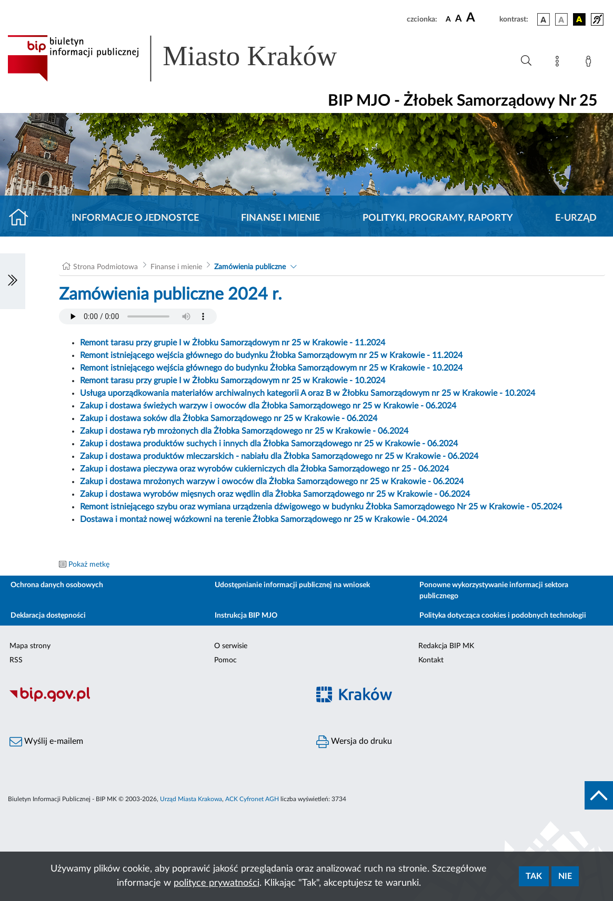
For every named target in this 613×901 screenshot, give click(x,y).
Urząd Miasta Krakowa (191, 799)
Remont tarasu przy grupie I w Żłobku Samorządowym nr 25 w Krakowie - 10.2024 (232, 380)
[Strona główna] (23, 218)
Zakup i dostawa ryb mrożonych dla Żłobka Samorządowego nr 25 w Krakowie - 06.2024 (244, 431)
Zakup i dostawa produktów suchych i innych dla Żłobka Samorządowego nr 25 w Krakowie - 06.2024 (269, 443)
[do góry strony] (599, 795)
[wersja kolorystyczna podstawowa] (543, 19)
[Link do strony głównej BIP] (187, 58)
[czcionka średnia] (458, 19)
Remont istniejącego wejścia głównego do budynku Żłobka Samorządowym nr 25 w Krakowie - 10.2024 (271, 368)
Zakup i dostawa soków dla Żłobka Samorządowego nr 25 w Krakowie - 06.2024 (228, 418)
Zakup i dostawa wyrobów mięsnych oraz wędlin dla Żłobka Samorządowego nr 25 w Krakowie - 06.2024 (275, 494)
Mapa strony (30, 646)
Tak (534, 876)
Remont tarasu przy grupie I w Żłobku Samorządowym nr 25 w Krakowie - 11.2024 (232, 343)
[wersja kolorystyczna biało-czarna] (561, 19)
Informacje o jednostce (135, 218)
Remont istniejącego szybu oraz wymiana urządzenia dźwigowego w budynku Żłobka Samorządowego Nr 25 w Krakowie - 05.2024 (321, 507)
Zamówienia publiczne (250, 267)
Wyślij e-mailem (46, 741)
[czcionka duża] (481, 17)
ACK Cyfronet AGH (252, 799)
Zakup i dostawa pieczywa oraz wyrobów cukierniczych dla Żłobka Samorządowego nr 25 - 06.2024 (264, 469)
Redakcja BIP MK (446, 646)
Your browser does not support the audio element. (138, 316)
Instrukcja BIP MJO (246, 615)
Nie (565, 876)
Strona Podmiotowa (105, 267)
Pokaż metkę (88, 564)
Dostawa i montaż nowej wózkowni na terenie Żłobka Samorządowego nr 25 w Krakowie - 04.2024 (263, 519)
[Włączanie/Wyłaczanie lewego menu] (12, 281)
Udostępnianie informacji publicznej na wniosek (292, 585)
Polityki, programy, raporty (438, 218)
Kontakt (431, 660)
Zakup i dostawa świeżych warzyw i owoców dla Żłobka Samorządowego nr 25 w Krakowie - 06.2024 (268, 406)
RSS (16, 660)
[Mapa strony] (559, 63)
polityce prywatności (216, 883)
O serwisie (230, 646)
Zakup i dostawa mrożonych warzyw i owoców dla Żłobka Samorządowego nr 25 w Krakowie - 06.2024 (272, 481)
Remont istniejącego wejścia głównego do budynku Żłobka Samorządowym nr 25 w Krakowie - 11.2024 (271, 355)
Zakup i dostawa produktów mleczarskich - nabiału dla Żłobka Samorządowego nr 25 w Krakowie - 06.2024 (279, 456)
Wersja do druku (354, 741)
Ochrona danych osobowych (57, 585)
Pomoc (225, 660)
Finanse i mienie (280, 218)
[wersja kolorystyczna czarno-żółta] (579, 19)
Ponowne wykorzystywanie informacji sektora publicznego (493, 590)
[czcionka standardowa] (448, 19)
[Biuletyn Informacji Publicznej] (153, 700)
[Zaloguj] (590, 63)
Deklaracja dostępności (48, 615)
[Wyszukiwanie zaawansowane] (526, 61)
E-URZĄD (576, 218)
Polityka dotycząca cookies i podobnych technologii (502, 615)
